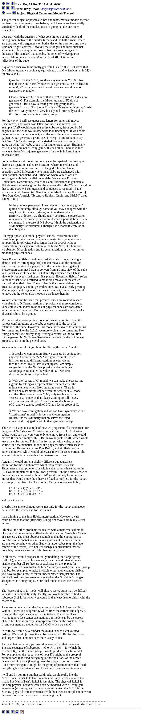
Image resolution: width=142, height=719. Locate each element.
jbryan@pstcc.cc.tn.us (55, 8)
